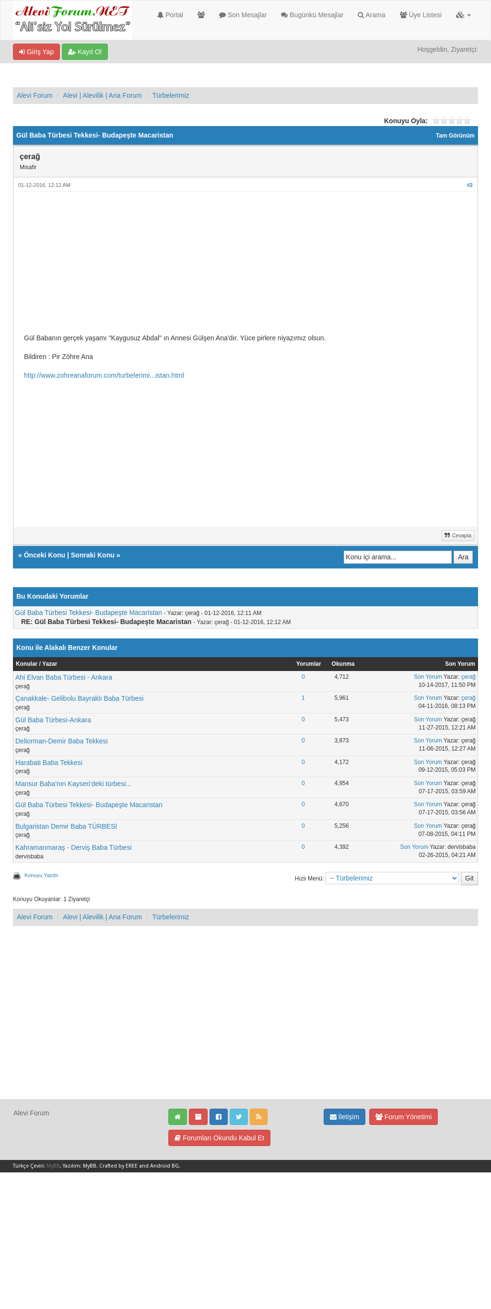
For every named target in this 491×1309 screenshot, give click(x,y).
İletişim (344, 1117)
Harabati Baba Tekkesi (48, 762)
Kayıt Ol (85, 52)
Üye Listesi (421, 15)
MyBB (53, 1166)
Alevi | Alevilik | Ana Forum (102, 95)
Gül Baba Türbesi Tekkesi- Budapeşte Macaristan (88, 612)
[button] (463, 14)
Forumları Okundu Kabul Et (219, 1138)
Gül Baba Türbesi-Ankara (53, 720)
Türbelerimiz (170, 95)
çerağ (468, 676)
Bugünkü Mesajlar (312, 15)
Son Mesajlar (243, 15)
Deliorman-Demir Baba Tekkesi (61, 741)
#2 (470, 185)
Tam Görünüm (455, 135)
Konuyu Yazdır (41, 875)
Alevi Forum (35, 95)
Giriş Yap (36, 52)
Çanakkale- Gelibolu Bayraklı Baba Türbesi (79, 698)
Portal (170, 15)
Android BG (164, 1166)
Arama (371, 15)
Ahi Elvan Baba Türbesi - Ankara (63, 677)
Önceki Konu (44, 555)
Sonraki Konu (93, 555)
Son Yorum (428, 676)
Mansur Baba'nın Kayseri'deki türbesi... (73, 784)
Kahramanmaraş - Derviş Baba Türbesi (73, 847)
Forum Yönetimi (403, 1117)
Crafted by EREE (118, 1166)
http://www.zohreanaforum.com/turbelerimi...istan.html (104, 375)
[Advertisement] (245, 266)
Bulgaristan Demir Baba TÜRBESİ (66, 826)
